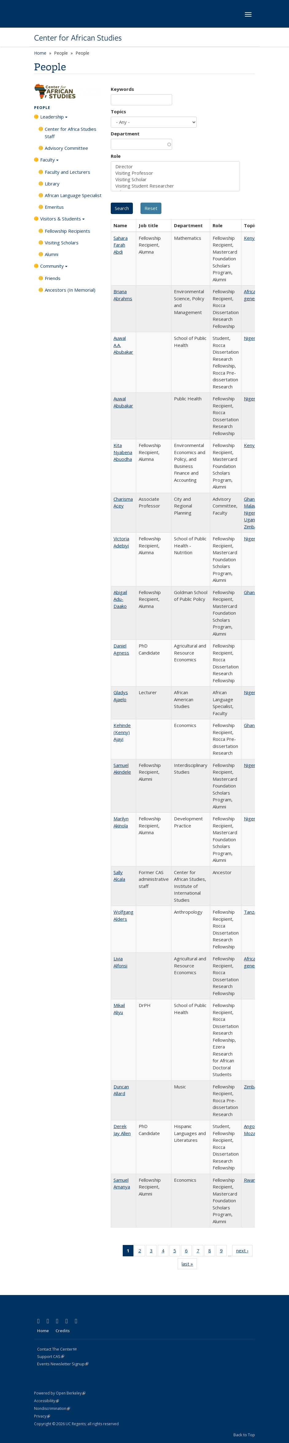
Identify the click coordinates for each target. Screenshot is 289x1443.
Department (125, 133)
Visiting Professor (175, 173)
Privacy (42, 1416)
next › (244, 1251)
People (42, 107)
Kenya (250, 238)
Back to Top (244, 1434)
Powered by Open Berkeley (59, 1393)
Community (53, 268)
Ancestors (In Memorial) (70, 290)
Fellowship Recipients (67, 231)
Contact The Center (56, 1349)
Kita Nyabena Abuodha (123, 452)
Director (175, 166)
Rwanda (252, 1180)
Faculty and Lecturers (67, 172)
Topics (118, 111)
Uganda (252, 519)
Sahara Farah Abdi (121, 245)
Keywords (122, 89)
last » (189, 1265)
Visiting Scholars (62, 242)
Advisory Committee (66, 148)
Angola (251, 1126)
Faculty (49, 162)
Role (116, 156)
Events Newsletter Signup (62, 1364)
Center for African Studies (78, 37)
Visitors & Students (62, 221)
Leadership (53, 119)
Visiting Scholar (175, 179)
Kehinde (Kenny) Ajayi (122, 732)
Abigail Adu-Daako (120, 599)
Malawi (251, 506)
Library (52, 184)
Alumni (51, 254)
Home (40, 53)
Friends (52, 278)
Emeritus (54, 207)
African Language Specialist (73, 195)
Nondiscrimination (52, 1408)
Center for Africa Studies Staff (70, 132)
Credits (63, 1330)
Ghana (250, 499)
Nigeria (251, 338)
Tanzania (253, 912)
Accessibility (46, 1400)
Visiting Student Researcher (175, 186)
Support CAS (50, 1356)
